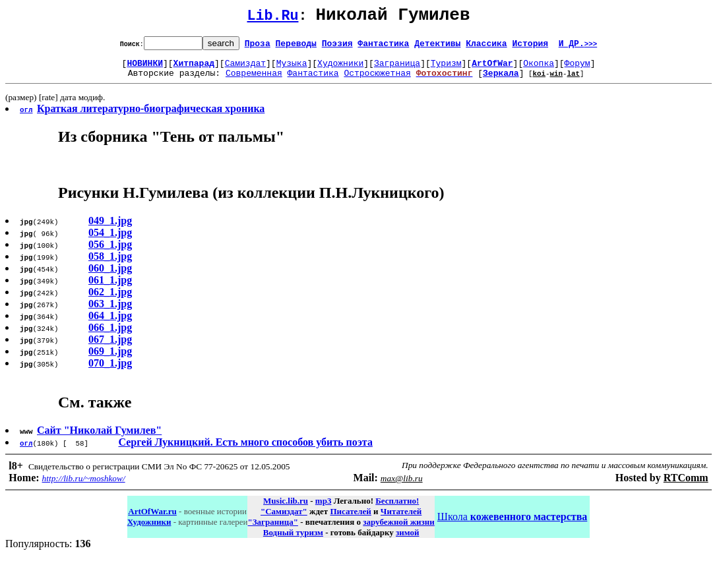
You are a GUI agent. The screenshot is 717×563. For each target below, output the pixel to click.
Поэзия (337, 47)
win (556, 81)
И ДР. (578, 47)
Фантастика (383, 47)
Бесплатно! (397, 509)
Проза (257, 47)
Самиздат (245, 68)
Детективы (437, 47)
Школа (512, 524)
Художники (340, 68)
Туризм (446, 68)
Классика (486, 47)
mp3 (323, 509)
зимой (407, 540)
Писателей (350, 519)
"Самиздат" (284, 519)
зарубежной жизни (399, 530)
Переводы (296, 47)
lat (573, 81)
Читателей (401, 519)
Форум (577, 68)
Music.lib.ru (285, 509)
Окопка (538, 68)
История (530, 47)
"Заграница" (272, 530)
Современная (254, 80)
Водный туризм (293, 540)
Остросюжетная (377, 80)
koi (539, 81)
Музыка (291, 68)
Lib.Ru (273, 18)
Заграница (397, 68)
